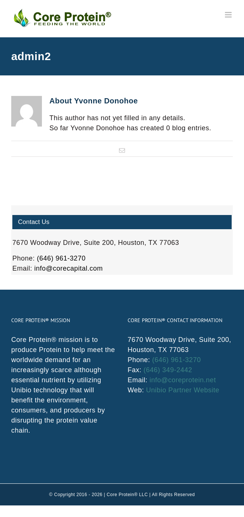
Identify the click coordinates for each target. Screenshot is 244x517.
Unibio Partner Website (182, 390)
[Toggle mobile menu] (229, 15)
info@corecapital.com (68, 268)
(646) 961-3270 (61, 258)
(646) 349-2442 (168, 370)
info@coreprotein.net (183, 380)
